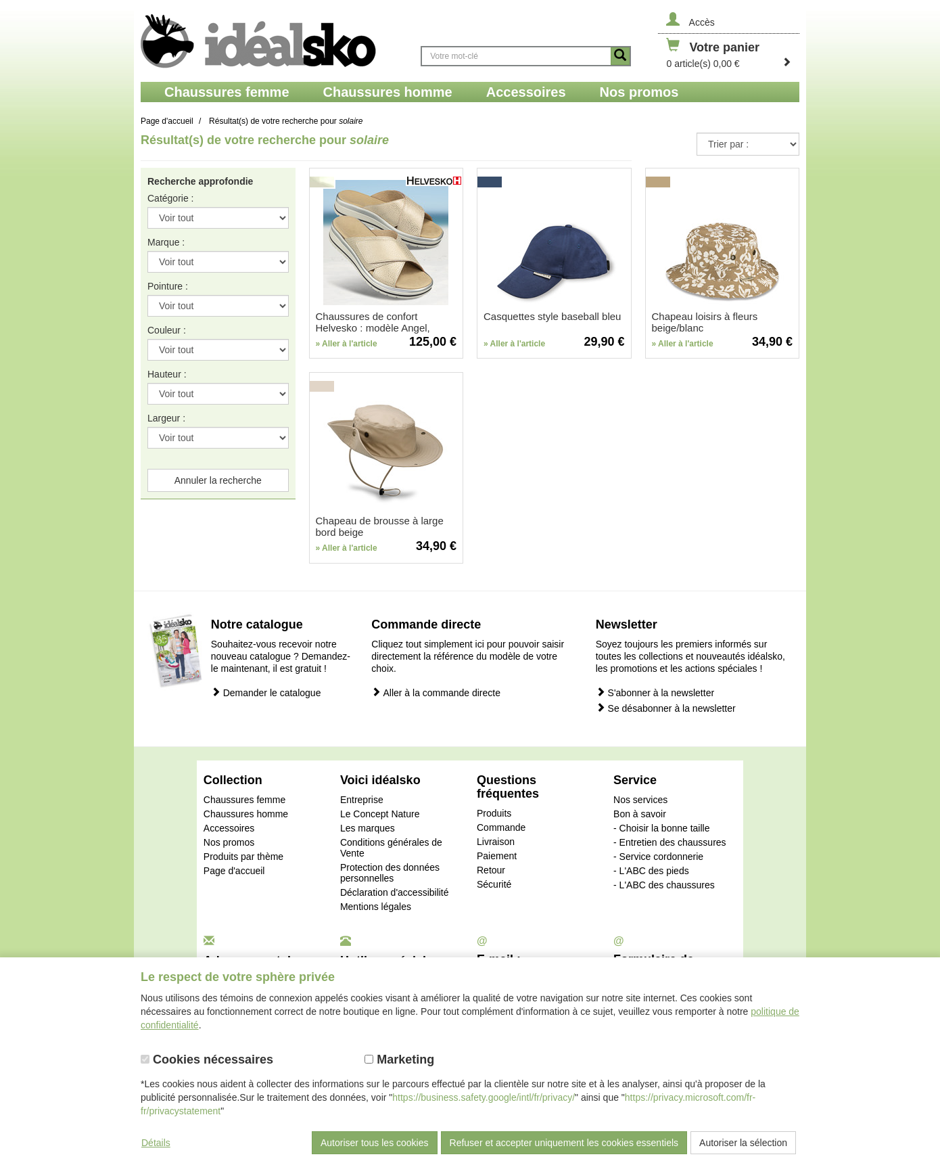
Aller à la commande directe (435, 692)
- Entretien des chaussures (669, 842)
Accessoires (229, 828)
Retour (491, 870)
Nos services (640, 799)
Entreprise (361, 799)
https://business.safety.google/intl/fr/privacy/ (483, 1097)
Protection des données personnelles (390, 873)
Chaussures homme (246, 814)
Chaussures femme (244, 799)
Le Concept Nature (380, 814)
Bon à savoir (639, 814)
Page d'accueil (234, 870)
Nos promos (229, 842)
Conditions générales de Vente (391, 848)
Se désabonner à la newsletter (666, 708)
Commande (501, 827)
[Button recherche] (620, 56)
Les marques (367, 828)
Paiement (497, 855)
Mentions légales (375, 906)
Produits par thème (243, 856)
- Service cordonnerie (658, 856)
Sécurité (494, 884)
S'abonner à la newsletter (655, 692)
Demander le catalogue (266, 692)
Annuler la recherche (218, 480)
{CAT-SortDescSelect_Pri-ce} (748, 144)
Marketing (399, 1059)
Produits (494, 813)
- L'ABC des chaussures (664, 885)
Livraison (496, 841)
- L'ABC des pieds (651, 870)
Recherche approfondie (200, 181)
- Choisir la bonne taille (661, 828)
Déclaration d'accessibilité (394, 892)
